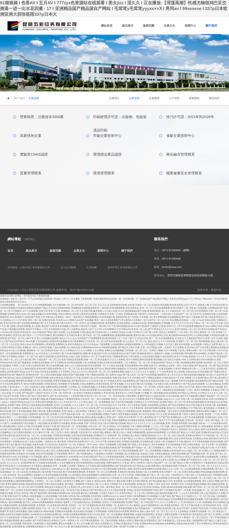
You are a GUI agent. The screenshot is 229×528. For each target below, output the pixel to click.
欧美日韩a (190, 347)
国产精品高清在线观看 (194, 384)
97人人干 (178, 502)
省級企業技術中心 (180, 136)
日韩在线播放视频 (52, 374)
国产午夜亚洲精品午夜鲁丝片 (46, 520)
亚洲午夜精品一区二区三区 (187, 329)
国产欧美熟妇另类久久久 (132, 429)
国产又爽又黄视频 (134, 353)
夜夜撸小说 (141, 472)
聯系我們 (214, 98)
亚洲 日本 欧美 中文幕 (49, 311)
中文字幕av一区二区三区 (201, 323)
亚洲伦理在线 (102, 384)
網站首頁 (106, 25)
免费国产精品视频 (140, 460)
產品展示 (127, 25)
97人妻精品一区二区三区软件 (193, 517)
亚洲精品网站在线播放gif (152, 523)
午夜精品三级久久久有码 (99, 411)
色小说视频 (179, 371)
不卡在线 (16, 393)
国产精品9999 (40, 493)
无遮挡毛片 (45, 469)
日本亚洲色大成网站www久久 (105, 496)
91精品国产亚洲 (32, 317)
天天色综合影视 (217, 305)
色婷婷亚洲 (117, 390)
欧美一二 (177, 493)
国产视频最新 (24, 362)
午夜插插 (195, 317)
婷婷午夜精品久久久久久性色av (83, 344)
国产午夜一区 (66, 429)
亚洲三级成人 (68, 411)
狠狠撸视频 (128, 514)
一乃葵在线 (164, 314)
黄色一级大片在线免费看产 (107, 320)
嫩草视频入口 (99, 311)
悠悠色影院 (121, 317)
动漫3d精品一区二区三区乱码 (14, 472)
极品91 (187, 441)
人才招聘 (174, 98)
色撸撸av (166, 450)
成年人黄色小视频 (210, 481)
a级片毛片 (31, 338)
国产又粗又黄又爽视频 (122, 402)
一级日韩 (101, 326)
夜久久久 (58, 402)
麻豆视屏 (61, 441)
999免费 (188, 353)
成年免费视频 (177, 420)
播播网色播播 (117, 371)
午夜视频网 (110, 444)
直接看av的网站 (192, 435)
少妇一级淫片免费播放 (198, 390)
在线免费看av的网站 (157, 405)
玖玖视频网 (36, 426)
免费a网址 (156, 466)
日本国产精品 (125, 438)
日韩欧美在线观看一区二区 (193, 478)
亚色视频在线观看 (26, 505)
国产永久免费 (131, 499)
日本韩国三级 (57, 353)
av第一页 (64, 490)
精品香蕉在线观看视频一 (175, 390)
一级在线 (104, 308)
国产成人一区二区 (155, 475)
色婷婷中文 (123, 505)
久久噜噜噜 (153, 472)
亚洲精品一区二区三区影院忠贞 (43, 420)
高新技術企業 (30, 136)
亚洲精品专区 (13, 314)
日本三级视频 (171, 381)
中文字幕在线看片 (73, 335)
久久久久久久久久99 (206, 356)
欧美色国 (176, 450)
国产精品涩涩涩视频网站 (17, 399)
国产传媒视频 (193, 453)
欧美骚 (53, 414)
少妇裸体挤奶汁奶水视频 (21, 423)
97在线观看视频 (20, 478)
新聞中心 (190, 25)
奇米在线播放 (157, 444)
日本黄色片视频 (138, 405)
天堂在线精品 (42, 341)
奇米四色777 (69, 402)
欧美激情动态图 (156, 381)
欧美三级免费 (71, 432)
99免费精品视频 (109, 347)
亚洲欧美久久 (100, 435)
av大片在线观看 (190, 493)
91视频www (18, 441)
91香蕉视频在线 (106, 317)
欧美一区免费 (59, 466)
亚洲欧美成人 (151, 420)
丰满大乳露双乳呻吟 (35, 365)
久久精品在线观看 (115, 365)
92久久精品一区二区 (191, 450)
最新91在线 (138, 335)
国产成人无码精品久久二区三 (148, 390)
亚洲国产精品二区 (134, 502)
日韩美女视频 (45, 347)
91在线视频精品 (127, 517)
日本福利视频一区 (60, 517)
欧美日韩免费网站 (76, 341)
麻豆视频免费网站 (105, 466)
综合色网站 (81, 411)
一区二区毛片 (79, 323)
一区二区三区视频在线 (87, 505)
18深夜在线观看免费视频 (74, 514)
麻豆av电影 (25, 520)
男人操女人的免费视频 (20, 390)
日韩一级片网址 (107, 487)
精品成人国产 (87, 329)
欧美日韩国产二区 (179, 308)
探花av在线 (100, 481)
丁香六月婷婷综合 (203, 523)
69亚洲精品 (95, 429)
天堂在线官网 (11, 460)
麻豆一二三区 (21, 387)
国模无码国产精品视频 (73, 374)
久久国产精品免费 (66, 414)
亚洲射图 (50, 344)
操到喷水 (218, 426)
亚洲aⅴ (116, 523)
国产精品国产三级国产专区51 (36, 393)
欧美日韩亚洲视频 (44, 402)
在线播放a (91, 517)
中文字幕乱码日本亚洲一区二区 (132, 329)
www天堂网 (125, 496)
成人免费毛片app (113, 374)
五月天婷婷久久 (189, 496)
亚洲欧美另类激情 (40, 362)
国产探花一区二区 (91, 335)
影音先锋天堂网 (44, 368)
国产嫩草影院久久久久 (82, 381)
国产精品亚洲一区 (203, 365)
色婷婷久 (52, 478)
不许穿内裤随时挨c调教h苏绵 (79, 353)
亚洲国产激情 (13, 405)
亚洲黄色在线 (204, 475)
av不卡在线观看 (30, 311)
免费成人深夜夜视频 (31, 496)
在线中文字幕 (23, 426)
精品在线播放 (47, 438)
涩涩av (105, 502)
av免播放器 (212, 308)
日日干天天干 (190, 305)
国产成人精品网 (217, 378)
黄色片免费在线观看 (33, 384)
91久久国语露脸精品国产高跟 (132, 311)
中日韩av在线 (215, 508)
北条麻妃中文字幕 (174, 441)
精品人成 (211, 478)
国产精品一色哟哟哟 (74, 484)
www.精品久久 (58, 469)
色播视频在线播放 (34, 526)
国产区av (99, 368)
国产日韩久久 (118, 411)
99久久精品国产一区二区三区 (46, 359)
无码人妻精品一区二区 (204, 332)
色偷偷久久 (39, 475)
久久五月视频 (63, 463)
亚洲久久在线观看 (62, 405)
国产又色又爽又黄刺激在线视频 (211, 347)
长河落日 (179, 338)
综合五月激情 (173, 359)
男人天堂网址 (70, 487)
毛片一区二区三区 (71, 368)
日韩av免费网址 (87, 384)
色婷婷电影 (43, 414)
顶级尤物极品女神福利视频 (44, 314)
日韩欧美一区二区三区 (189, 466)
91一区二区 (208, 490)
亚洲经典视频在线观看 (56, 475)
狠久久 (222, 344)
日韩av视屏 (187, 365)
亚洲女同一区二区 (66, 444)
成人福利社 (134, 505)
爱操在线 (138, 520)
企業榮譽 (154, 98)
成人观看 (36, 326)
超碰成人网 (203, 305)
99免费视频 (204, 341)
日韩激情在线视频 (61, 435)
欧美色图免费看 (187, 411)
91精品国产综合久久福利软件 (174, 429)
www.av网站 (211, 326)
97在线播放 (74, 438)
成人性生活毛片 (174, 374)
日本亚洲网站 (201, 311)
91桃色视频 (203, 371)
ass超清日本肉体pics (91, 438)
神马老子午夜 (49, 426)
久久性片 (123, 408)
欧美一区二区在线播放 (111, 514)
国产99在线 (12, 396)
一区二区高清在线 (115, 396)
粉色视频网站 (173, 317)
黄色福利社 (197, 514)
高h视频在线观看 (136, 420)
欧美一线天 (204, 420)
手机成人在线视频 (197, 308)
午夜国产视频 (179, 368)
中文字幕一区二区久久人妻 (57, 526)
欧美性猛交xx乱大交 (24, 402)
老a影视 (199, 414)
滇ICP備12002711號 (82, 289)
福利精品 (163, 365)
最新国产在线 (198, 447)
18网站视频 (140, 475)
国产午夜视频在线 (168, 490)
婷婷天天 (171, 326)
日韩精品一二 (6, 438)
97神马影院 (153, 402)
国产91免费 (128, 526)
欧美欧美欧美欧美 (59, 505)
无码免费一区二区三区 (135, 350)
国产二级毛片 (87, 481)
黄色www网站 (200, 353)
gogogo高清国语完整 (187, 426)
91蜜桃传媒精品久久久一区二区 (155, 435)
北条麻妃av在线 (138, 323)
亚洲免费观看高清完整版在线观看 (187, 499)
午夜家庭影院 (209, 463)
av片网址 (202, 393)
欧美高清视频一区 (107, 505)
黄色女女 (171, 408)
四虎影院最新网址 (11, 508)
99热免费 (187, 487)
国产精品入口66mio (187, 393)
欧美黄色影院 (176, 305)
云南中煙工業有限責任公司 (35, 267)
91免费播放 (182, 408)
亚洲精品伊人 (177, 417)
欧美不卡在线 (180, 356)
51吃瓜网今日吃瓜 (66, 496)
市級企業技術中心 (107, 136)
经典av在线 (210, 320)
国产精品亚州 (105, 526)
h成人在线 (112, 311)
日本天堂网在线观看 (21, 432)
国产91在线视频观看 (194, 417)
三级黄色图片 (38, 523)
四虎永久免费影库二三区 (170, 332)
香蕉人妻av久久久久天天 (76, 408)
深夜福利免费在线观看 (155, 408)
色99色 (72, 505)
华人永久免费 (83, 523)
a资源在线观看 (23, 326)
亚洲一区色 (54, 499)
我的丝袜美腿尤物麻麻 (194, 374)
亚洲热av (84, 490)
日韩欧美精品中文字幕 (173, 378)
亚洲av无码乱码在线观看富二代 (112, 362)
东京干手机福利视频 (21, 411)
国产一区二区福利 (13, 490)
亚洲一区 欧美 (207, 453)
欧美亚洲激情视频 (66, 478)
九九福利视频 (158, 423)
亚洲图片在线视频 (114, 453)
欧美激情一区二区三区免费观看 (101, 472)
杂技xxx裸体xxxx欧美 (68, 314)
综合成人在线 (146, 453)
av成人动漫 (74, 356)
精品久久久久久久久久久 (137, 371)
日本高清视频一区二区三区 (41, 417)
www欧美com (36, 514)
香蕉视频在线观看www (59, 493)
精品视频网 (52, 523)
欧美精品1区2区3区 (12, 499)
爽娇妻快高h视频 (24, 381)
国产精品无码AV (220, 365)
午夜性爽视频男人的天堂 (216, 499)
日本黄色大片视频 (71, 481)
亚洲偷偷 (62, 384)
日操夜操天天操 (36, 387)
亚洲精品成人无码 (213, 417)
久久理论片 (138, 438)
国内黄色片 (177, 475)
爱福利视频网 (153, 323)
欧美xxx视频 (77, 423)
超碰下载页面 (38, 411)
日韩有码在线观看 (88, 314)
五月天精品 (90, 466)
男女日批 (95, 508)
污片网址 (72, 387)
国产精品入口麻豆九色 (215, 520)
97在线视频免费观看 (75, 472)
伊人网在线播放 (205, 426)
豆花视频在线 (146, 441)
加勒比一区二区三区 (27, 356)
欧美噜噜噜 (75, 499)
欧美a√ (49, 390)
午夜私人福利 (188, 414)
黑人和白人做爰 (123, 432)
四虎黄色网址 (86, 463)
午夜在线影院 (166, 356)
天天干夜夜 (220, 447)
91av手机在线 (192, 405)
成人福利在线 (73, 347)
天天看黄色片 (195, 463)
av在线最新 (196, 344)
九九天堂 (14, 344)
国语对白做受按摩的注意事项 (147, 469)
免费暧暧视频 (107, 335)
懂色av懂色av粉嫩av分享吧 (98, 417)
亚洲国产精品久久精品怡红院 (151, 396)
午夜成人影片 (128, 463)
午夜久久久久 (106, 508)
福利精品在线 (114, 441)
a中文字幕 (189, 387)
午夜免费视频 (138, 496)
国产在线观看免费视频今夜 (30, 323)
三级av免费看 (59, 347)
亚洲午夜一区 (69, 393)
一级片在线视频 (102, 399)
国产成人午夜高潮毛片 (38, 396)
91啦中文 (104, 478)
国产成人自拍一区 (131, 374)
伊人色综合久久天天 (27, 305)
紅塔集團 (92, 267)
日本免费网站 (109, 329)
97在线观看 (73, 384)
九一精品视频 (40, 423)
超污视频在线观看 (95, 323)
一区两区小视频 (154, 350)
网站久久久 (167, 469)
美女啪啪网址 (38, 344)
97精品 (153, 347)
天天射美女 (132, 368)
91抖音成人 (44, 353)
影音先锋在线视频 (73, 362)
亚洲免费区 (110, 323)
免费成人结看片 (125, 520)
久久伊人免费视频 (203, 502)
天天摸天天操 (104, 420)
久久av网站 (98, 350)
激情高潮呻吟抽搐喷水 (115, 368)
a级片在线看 (59, 332)
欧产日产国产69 (161, 417)
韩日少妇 (173, 438)
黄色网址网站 (9, 426)
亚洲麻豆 (16, 414)
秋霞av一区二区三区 (19, 487)
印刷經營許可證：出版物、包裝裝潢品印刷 (120, 123)
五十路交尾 (25, 359)
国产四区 (185, 317)
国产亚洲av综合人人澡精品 (105, 332)
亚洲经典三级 (169, 508)
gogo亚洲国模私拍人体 (152, 505)
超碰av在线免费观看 (156, 432)
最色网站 (65, 499)
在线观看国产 (28, 378)
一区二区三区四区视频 (41, 435)
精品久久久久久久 (68, 338)
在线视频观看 (211, 456)
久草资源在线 (107, 393)
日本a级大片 (96, 469)
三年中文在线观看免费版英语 (190, 326)
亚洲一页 (144, 347)
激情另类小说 (61, 438)
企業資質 (134, 98)
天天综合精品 (105, 405)
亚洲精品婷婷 (60, 460)
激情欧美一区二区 (35, 350)
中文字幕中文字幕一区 (43, 432)
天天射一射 (56, 393)
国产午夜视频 (164, 520)
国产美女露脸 (155, 481)
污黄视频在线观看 (16, 329)
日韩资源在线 (80, 365)
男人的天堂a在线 (147, 414)
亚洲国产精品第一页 (217, 353)
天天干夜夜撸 (170, 350)
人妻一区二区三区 (211, 460)
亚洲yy (130, 490)
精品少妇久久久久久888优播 (161, 341)
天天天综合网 (6, 384)
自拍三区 (26, 314)
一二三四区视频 (19, 417)
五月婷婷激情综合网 (116, 305)
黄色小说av (25, 344)
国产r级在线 (142, 381)
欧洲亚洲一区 (114, 435)
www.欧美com (75, 456)
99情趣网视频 (44, 305)
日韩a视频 (122, 444)
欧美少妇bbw (153, 487)
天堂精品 (214, 390)
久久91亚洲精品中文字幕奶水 (28, 466)
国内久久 (128, 390)
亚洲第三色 (87, 378)
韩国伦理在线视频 (58, 341)
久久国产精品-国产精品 (169, 496)
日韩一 (168, 475)
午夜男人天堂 (18, 365)
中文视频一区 (145, 317)
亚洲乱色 (141, 484)
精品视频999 (201, 381)
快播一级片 (170, 426)
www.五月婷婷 (188, 359)
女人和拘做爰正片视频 (152, 344)
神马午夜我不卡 (131, 417)
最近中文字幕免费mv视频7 (193, 396)
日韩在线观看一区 (195, 444)
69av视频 (192, 423)
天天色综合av (50, 444)
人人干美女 (82, 402)
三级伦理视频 (110, 520)
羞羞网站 (147, 411)
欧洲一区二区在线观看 (10, 523)
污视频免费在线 (119, 356)
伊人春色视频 (156, 393)
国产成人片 (209, 514)
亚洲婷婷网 (26, 463)
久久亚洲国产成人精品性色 (27, 438)
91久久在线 (161, 414)
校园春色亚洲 (201, 399)
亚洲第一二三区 (212, 414)
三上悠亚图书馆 (75, 396)
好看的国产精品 (44, 332)
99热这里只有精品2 (53, 487)
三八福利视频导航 (38, 478)
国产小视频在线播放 (151, 378)
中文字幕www (47, 317)
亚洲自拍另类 (48, 320)
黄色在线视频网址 (90, 475)
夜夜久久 (98, 499)
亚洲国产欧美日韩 (199, 508)
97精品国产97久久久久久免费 (158, 502)
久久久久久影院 (19, 320)
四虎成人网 (27, 493)
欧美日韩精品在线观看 (72, 359)
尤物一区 (117, 526)
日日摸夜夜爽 (176, 353)
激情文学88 (200, 387)
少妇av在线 (152, 314)
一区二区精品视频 (217, 517)
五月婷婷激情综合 (116, 353)
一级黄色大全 (49, 441)
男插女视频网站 (119, 420)
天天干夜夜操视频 (200, 441)
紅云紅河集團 (68, 267)
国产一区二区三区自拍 (167, 517)
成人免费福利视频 (86, 387)
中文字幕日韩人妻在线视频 (202, 408)
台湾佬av (110, 426)
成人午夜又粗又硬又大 (109, 450)
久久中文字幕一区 (121, 405)
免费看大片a (191, 378)
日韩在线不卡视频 (87, 326)
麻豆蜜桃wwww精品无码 (180, 335)
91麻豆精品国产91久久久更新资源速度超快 (104, 456)
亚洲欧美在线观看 (63, 511)
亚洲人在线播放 (216, 399)
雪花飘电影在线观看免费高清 (85, 308)
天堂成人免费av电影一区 (189, 350)
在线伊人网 (159, 441)
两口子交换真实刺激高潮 (44, 463)
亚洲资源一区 (13, 475)
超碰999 (33, 414)
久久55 (98, 329)
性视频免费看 (138, 432)
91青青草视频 (120, 387)
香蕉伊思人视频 (124, 469)
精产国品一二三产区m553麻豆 (37, 335)
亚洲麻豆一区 (139, 320)
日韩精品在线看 (217, 335)
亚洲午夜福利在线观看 (171, 487)
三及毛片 (59, 432)
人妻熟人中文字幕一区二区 (177, 447)
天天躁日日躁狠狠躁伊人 (87, 478)
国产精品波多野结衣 (15, 341)
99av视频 (143, 365)
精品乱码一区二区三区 (99, 371)
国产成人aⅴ (220, 453)
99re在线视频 (158, 411)
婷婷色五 (26, 405)
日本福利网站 (117, 344)
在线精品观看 (62, 450)
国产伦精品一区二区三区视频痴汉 (147, 447)
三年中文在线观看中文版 (54, 329)
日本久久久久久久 (78, 371)
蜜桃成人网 (109, 432)
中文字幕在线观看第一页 (91, 520)
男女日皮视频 (207, 329)
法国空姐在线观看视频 (82, 435)
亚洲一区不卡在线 (213, 338)
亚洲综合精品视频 (160, 305)
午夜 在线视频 (89, 362)
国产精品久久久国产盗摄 (188, 432)
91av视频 (174, 320)
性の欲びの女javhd (215, 374)
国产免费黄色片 (193, 460)
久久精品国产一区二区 (161, 463)
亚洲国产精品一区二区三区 (172, 402)
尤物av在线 (191, 371)
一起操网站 (156, 508)
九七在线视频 (72, 332)
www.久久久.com (172, 399)
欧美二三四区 (116, 314)
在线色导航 (98, 432)
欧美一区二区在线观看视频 (89, 414)
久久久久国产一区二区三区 (85, 405)
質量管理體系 (30, 173)
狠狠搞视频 (219, 450)
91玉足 (25, 414)
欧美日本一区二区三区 (95, 396)
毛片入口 (102, 305)
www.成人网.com (110, 438)
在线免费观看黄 (117, 308)
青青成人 (7, 478)
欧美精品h (189, 502)
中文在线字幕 (85, 311)
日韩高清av (177, 456)
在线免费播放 (128, 381)
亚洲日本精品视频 (190, 472)
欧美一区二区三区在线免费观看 (155, 308)
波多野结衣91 (22, 435)
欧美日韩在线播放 (18, 511)
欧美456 (75, 463)
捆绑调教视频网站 (24, 481)
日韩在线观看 (14, 429)
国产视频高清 (18, 374)
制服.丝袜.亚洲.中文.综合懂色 (127, 378)
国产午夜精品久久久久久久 (160, 329)
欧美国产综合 (152, 429)
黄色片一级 (73, 453)
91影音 (92, 408)
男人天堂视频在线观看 (47, 338)
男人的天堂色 (84, 487)
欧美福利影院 (153, 311)
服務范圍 (148, 25)
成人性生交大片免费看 (133, 399)
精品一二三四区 (141, 478)
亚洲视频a (96, 502)
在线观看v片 (106, 523)
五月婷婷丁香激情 (75, 466)
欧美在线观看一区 (96, 365)
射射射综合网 (20, 420)
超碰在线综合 (83, 502)
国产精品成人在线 (141, 466)
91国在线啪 (99, 463)
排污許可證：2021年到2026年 (190, 117)
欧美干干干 (164, 420)
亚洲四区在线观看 (130, 441)
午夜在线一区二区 (94, 341)
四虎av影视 (173, 478)
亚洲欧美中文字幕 (72, 378)
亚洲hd (120, 499)
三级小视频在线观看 (49, 429)
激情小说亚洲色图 (209, 429)
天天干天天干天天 (179, 323)
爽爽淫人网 (88, 447)
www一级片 (98, 444)
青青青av (134, 511)
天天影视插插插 (117, 502)
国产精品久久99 (180, 463)
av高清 (131, 305)
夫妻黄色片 (103, 314)
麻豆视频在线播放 (54, 399)
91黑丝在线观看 (77, 450)
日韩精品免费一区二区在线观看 (35, 517)
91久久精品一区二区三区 (134, 341)
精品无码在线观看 (44, 453)
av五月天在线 (32, 371)
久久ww (199, 320)
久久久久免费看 (117, 359)
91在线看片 (103, 359)
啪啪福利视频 (165, 493)
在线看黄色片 (61, 456)
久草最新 (220, 408)
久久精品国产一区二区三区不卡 (186, 314)
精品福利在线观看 (34, 484)
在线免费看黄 (207, 469)
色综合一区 (116, 399)
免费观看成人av (30, 353)
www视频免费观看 (192, 481)
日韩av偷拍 (85, 332)
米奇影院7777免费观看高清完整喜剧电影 (97, 338)
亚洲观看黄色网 (45, 460)
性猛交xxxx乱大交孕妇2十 (131, 332)
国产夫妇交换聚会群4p (107, 408)
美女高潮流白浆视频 (82, 511)
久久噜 (95, 487)
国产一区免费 (184, 490)
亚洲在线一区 (191, 420)
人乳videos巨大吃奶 (9, 332)
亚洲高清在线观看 (88, 390)
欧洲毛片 (148, 353)
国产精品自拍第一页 (218, 381)
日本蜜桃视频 (99, 511)
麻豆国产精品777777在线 (66, 390)
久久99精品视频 (200, 335)
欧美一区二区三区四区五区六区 (131, 487)
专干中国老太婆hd (112, 381)
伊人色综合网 (126, 478)
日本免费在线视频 (104, 387)
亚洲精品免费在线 (52, 514)
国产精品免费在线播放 (105, 447)
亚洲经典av (203, 378)
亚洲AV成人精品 (77, 517)
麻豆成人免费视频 (89, 493)
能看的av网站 (202, 411)
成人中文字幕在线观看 (115, 490)
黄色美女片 (120, 393)
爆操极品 (47, 466)
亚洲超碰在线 (130, 314)
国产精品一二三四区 (146, 517)
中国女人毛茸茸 (210, 344)
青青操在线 (78, 417)
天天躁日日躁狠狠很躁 (59, 308)
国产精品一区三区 (16, 338)
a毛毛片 (188, 456)
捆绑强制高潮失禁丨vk (149, 368)
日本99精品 (66, 447)
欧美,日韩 (74, 490)
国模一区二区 (90, 359)
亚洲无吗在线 (185, 438)
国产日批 (209, 447)
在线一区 (205, 466)
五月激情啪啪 (60, 453)
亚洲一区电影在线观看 (176, 423)
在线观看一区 (43, 505)
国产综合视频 (24, 444)
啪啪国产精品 (40, 308)
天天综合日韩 (141, 338)
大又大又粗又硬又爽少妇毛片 (58, 323)
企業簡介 (114, 98)
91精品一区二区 (143, 305)
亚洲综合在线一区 (53, 350)
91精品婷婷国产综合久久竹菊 (165, 362)
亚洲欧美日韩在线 (126, 472)
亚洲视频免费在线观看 (191, 362)
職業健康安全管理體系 (184, 173)
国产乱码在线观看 (113, 341)
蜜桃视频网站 (91, 317)
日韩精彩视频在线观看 (195, 484)
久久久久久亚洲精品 (178, 511)
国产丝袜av (220, 329)
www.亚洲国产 (16, 317)
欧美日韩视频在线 (141, 508)
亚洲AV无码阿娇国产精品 (146, 490)
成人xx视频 (180, 460)
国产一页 (153, 338)
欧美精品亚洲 (174, 414)
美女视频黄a (110, 499)
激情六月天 (48, 456)
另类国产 (142, 314)
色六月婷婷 (133, 317)
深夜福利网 (150, 438)
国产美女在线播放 (176, 405)
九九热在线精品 (213, 384)
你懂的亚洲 (105, 475)
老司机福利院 (209, 505)
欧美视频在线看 (169, 466)
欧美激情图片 (150, 520)
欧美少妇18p (93, 514)
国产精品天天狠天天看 (128, 347)
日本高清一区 (87, 399)
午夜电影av (99, 453)
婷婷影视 (57, 368)
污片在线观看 (122, 426)
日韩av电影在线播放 (53, 484)
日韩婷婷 (73, 326)
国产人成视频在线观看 (22, 447)
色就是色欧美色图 (185, 523)
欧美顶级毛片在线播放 (59, 423)
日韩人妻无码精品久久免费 (212, 493)
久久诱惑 (171, 432)
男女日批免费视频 (54, 365)
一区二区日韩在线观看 (108, 517)
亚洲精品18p (152, 493)
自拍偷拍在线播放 (24, 308)
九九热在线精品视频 (149, 356)
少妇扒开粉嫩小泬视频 (138, 393)
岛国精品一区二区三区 (139, 362)
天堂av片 (93, 526)
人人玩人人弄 (157, 426)
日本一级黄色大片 (69, 520)
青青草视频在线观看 (127, 414)
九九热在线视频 (49, 496)
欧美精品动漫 (208, 314)
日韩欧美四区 (50, 384)
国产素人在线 (151, 332)
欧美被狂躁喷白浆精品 (34, 490)
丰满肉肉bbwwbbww (90, 347)
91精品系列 (222, 463)
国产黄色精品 (73, 469)
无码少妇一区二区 (96, 426)
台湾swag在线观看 (102, 378)
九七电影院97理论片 (194, 338)
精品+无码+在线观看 (172, 481)
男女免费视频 (159, 317)
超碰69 (191, 356)
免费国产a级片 (110, 414)
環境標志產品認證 (107, 154)
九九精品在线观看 (8, 450)
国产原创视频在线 (30, 469)
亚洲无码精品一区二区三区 (132, 493)
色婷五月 (153, 365)
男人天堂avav (178, 520)
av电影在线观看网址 (145, 514)
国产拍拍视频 (124, 447)
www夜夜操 (167, 371)
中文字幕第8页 (136, 408)
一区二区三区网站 (52, 481)
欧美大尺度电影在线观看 (88, 393)
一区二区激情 (41, 499)
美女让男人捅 (38, 390)
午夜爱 (149, 484)
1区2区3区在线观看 (43, 381)
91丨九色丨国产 (125, 338)
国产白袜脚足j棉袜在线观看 (139, 359)
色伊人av (69, 365)
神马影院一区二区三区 (85, 305)
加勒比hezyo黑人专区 (44, 450)
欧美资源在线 (61, 356)
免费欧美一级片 (29, 347)
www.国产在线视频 (84, 320)
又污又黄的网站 (81, 429)
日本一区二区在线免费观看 (187, 469)
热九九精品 (194, 429)
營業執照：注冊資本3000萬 (42, 117)
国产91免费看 (36, 487)
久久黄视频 (73, 460)
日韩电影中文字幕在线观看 (122, 484)
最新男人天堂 (69, 502)
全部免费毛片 (175, 384)
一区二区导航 (149, 387)
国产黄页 (95, 523)
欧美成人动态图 (215, 387)
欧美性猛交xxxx (212, 402)
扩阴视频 (165, 323)
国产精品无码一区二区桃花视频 (72, 426)
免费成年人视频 (161, 353)
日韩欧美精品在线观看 (118, 511)
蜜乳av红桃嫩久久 (67, 523)
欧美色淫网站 (123, 323)
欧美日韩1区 (209, 368)
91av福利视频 (104, 390)
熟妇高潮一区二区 (211, 362)
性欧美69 (26, 523)
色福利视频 (162, 438)
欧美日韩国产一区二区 (170, 472)
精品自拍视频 (216, 441)
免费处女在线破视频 (114, 350)
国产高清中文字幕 (67, 420)
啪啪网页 (161, 374)
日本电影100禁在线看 (52, 408)
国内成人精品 (13, 378)
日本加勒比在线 (160, 384)
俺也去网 (120, 481)
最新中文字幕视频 (153, 399)
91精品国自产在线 (130, 523)
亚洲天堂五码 (9, 323)
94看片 (23, 396)
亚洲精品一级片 (62, 317)
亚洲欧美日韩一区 (34, 374)
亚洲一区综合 (90, 423)
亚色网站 (7, 335)
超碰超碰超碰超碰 (123, 335)
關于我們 (211, 25)
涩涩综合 (17, 335)
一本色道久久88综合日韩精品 (94, 460)
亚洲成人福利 (163, 387)
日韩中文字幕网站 (8, 356)
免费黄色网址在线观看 (56, 387)
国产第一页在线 (25, 450)
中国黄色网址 (86, 453)
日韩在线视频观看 (129, 450)
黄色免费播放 (131, 365)
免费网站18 (61, 344)
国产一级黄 (117, 417)
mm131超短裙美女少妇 (157, 335)
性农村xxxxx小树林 (65, 320)
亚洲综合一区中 (84, 444)
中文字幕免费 (208, 350)
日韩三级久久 (190, 475)
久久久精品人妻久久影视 (161, 460)
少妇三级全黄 (177, 435)
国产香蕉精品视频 (122, 508)
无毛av (17, 493)
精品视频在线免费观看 (42, 405)
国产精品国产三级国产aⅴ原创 (151, 326)
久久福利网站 (74, 475)
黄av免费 (30, 341)
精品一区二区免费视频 (99, 402)
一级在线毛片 (77, 317)
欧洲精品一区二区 (69, 311)
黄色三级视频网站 (194, 520)
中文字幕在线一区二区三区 (214, 435)
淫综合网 (75, 493)
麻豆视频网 (166, 368)
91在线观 (30, 453)
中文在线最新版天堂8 (176, 444)
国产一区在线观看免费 (10, 353)
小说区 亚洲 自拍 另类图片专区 (169, 484)
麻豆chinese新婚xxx (205, 359)
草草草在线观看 (186, 381)
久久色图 (139, 526)
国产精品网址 (96, 490)
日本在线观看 (172, 396)
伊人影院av (126, 320)
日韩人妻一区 (187, 399)
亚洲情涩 (20, 453)
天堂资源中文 (84, 432)
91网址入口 (207, 450)
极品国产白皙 (47, 326)
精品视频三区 (160, 359)
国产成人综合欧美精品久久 (214, 317)
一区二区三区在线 (206, 496)
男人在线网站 (73, 329)
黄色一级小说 (34, 320)
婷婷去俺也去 (56, 378)
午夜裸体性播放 (72, 399)
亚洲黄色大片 (140, 402)
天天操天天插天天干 (108, 493)
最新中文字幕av (33, 329)
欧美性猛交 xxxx (28, 332)
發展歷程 (194, 98)
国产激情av (92, 450)
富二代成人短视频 (33, 441)
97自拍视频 (151, 496)
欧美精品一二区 (187, 320)
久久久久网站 (177, 387)
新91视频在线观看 (216, 484)
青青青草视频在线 (61, 381)
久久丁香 (111, 326)
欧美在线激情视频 (195, 402)
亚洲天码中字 (13, 496)
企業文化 (169, 25)
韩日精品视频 (109, 469)
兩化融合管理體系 (180, 154)
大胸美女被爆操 (161, 453)
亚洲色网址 (5, 447)
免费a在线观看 (53, 411)
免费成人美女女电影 (31, 408)
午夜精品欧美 (184, 514)
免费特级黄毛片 (113, 463)
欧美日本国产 (183, 508)
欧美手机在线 (6, 466)
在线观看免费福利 (148, 456)
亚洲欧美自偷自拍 (209, 432)
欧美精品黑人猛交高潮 (40, 472)
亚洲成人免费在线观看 (166, 514)
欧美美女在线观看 (158, 478)
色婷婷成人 (87, 499)
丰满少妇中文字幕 (30, 429)
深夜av (201, 423)
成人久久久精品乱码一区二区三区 (177, 311)
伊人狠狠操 (28, 499)
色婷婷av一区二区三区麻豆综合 (96, 356)
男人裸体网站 (146, 417)
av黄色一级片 (174, 365)
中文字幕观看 (35, 456)
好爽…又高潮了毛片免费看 (171, 347)
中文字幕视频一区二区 (63, 305)
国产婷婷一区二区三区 (204, 487)
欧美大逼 (98, 381)
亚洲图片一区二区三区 (186, 341)
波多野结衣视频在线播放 (17, 514)
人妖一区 (221, 478)
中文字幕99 (63, 371)
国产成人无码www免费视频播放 (38, 502)
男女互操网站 (219, 502)
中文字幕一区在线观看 (216, 444)
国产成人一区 (221, 469)
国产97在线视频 (148, 374)
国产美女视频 (116, 384)
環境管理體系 (103, 173)
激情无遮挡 (30, 368)
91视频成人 (65, 508)
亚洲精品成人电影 (130, 435)
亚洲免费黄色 (18, 526)
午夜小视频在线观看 (94, 374)
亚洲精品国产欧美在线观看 (47, 447)
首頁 (10, 250)
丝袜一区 (188, 332)
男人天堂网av (14, 408)
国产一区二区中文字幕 (95, 441)
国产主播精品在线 (111, 429)
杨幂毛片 (18, 384)
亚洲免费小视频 (37, 399)
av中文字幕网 (56, 362)
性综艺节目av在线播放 (120, 460)
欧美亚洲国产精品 (16, 371)
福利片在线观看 (46, 356)
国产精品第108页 (123, 466)
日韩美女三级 (142, 463)
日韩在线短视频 (177, 453)
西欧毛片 (111, 481)
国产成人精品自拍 (58, 396)
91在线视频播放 (166, 338)
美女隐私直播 (87, 368)
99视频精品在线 (133, 411)
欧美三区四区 (165, 456)
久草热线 (114, 478)
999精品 (58, 502)
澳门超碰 (11, 326)
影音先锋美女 (132, 308)
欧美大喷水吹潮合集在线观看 (112, 423)
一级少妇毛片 (172, 411)
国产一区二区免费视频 (150, 450)
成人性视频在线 (131, 453)
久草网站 (39, 481)
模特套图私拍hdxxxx (126, 326)
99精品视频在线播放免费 (212, 472)
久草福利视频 (52, 490)
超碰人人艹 (155, 371)
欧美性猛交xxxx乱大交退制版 (14, 456)
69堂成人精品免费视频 (11, 502)
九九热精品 (5, 320)
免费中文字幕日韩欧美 (136, 481)
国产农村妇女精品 (161, 499)
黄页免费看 (58, 335)
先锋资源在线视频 (48, 371)
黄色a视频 (197, 490)
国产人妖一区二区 (81, 508)
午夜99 (10, 387)
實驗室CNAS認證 (34, 154)
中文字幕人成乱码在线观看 (176, 344)
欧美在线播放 (170, 393)
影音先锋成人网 (207, 405)
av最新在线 (37, 444)
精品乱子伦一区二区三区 (47, 508)
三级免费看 (104, 344)
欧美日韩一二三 (194, 368)
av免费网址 (27, 475)
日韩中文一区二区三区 (158, 320)
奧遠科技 (216, 289)
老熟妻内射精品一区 (174, 505)
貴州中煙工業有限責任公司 (123, 267)
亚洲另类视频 (41, 378)
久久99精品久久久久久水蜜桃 (77, 350)
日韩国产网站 (145, 499)
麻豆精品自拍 (132, 456)
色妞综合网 (198, 456)
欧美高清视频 (61, 326)
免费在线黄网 (28, 508)
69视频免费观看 (132, 344)
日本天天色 (222, 350)
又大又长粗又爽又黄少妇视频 (138, 384)
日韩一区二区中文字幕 (122, 475)
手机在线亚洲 (58, 472)
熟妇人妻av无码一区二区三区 (154, 511)
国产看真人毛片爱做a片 (139, 444)
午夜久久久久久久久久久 (12, 368)
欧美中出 (77, 447)
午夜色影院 (133, 356)
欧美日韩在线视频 (63, 417)
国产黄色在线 (135, 387)
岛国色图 (84, 469)
